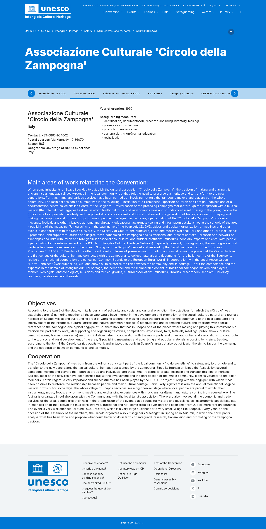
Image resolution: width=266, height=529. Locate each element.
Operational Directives (167, 468)
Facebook (200, 464)
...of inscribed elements (132, 463)
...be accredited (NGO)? (96, 483)
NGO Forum (155, 93)
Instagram (199, 472)
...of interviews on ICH (131, 468)
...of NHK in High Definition (127, 475)
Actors (206, 12)
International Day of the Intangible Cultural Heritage (110, 5)
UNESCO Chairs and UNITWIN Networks (225, 93)
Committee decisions (166, 488)
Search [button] (239, 12)
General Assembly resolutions (165, 481)
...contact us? (89, 497)
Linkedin (199, 496)
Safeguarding (185, 12)
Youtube (199, 480)
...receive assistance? (95, 463)
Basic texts (160, 473)
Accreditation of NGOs (52, 93)
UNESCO (30, 30)
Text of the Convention (168, 463)
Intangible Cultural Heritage (48, 17)
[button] (231, 34)
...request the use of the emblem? (96, 490)
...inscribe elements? (94, 468)
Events (131, 12)
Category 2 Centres (182, 93)
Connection (231, 5)
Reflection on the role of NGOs (121, 93)
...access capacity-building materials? (93, 475)
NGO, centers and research (114, 30)
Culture (45, 30)
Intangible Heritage (67, 30)
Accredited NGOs (84, 93)
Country (224, 12)
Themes (149, 12)
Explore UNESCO (194, 5)
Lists (165, 12)
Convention (111, 12)
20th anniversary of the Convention (160, 5)
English (213, 5)
